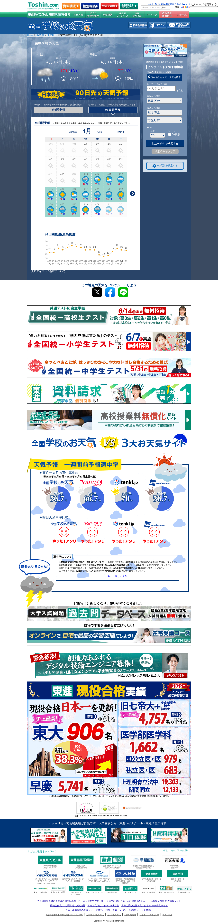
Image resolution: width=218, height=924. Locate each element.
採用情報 (170, 4)
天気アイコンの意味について (48, 271)
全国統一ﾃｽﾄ (153, 4)
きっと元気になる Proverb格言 (103, 905)
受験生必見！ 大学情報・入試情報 (67, 905)
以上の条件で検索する (165, 143)
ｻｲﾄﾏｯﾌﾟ (178, 4)
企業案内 (162, 4)
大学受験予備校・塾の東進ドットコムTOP (64, 915)
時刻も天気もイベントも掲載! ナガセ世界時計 (129, 910)
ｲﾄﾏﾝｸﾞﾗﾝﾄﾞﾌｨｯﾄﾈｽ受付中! (46, 883)
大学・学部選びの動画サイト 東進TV (84, 910)
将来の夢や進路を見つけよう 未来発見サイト (144, 905)
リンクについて (114, 915)
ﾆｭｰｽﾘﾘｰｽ (186, 4)
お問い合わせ (130, 915)
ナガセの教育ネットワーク (42, 851)
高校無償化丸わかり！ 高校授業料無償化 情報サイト (154, 901)
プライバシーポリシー (149, 915)
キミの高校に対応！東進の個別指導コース (59, 901)
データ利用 (167, 915)
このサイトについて (95, 915)
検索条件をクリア (165, 151)
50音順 (176, 134)
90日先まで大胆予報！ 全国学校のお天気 (104, 901)
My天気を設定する (165, 166)
